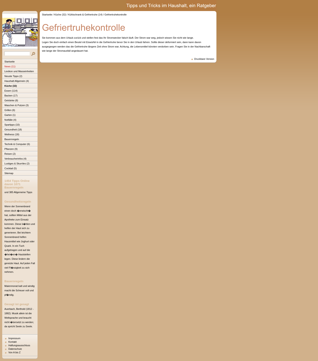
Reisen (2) (10, 153)
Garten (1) (9, 115)
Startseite (9, 61)
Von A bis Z (14, 352)
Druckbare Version (204, 59)
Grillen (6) (9, 110)
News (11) (9, 66)
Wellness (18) (11, 134)
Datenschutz (15, 349)
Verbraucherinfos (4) (15, 158)
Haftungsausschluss (19, 345)
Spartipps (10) (12, 124)
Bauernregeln (11, 139)
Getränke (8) (11, 100)
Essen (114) (10, 90)
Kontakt (12, 341)
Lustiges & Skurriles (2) (17, 163)
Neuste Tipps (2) (13, 76)
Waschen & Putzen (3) (16, 105)
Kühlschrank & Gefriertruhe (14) (85, 14)
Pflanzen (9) (10, 149)
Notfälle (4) (10, 119)
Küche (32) (10, 86)
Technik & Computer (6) (17, 144)
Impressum (14, 338)
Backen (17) (10, 95)
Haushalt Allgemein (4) (16, 81)
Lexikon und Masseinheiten (19, 71)
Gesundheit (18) (13, 129)
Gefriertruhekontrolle (115, 14)
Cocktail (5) (10, 168)
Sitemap (8, 173)
